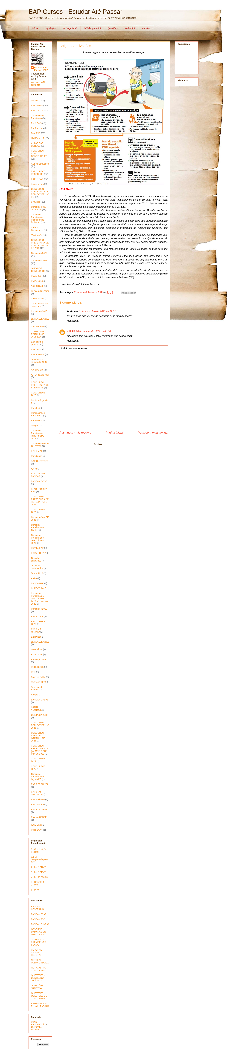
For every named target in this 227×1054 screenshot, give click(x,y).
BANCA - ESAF (38, 914)
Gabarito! (130, 28)
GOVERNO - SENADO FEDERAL (37, 952)
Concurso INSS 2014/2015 (38, 208)
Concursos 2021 (39, 260)
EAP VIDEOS (37, 354)
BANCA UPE (37, 583)
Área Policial (37, 369)
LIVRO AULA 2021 (40, 319)
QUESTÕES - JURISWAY (38, 987)
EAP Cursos (37, 110)
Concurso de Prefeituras (37, 116)
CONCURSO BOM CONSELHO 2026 (40, 725)
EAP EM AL (37, 451)
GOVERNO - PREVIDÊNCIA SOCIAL (38, 942)
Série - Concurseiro (37, 228)
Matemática (36, 649)
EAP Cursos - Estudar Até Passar (75, 11)
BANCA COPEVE (39, 699)
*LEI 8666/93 (37, 326)
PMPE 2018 (37, 281)
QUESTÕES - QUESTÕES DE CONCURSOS (39, 996)
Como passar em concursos (39, 304)
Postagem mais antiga (153, 432)
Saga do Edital (38, 677)
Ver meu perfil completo (38, 83)
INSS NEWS (37, 179)
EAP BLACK (37, 616)
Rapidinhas (36, 456)
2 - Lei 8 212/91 (38, 867)
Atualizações (37, 184)
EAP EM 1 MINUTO (36, 630)
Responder (73, 320)
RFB (33, 672)
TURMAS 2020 (38, 682)
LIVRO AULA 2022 (40, 642)
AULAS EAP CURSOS (37, 144)
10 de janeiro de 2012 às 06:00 (93, 331)
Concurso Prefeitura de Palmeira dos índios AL (37, 218)
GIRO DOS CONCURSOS (38, 269)
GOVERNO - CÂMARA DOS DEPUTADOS (38, 932)
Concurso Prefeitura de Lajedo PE (37, 777)
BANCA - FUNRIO (40, 924)
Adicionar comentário (74, 348)
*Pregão (35, 425)
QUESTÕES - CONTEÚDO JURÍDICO (38, 978)
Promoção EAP (38, 659)
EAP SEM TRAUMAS (36, 793)
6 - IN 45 (35, 889)
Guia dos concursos (36, 559)
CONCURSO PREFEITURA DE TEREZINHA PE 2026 (40, 500)
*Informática (37, 298)
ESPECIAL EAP (39, 809)
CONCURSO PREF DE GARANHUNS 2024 (38, 737)
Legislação (50, 28)
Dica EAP (36, 133)
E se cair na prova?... (37, 343)
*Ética (34, 469)
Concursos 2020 (39, 609)
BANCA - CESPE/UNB (37, 907)
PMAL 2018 (37, 654)
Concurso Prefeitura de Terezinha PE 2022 (37, 434)
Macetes (146, 28)
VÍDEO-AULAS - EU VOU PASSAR (40, 1004)
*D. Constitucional (40, 374)
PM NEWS (36, 123)
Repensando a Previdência (38, 414)
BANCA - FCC (38, 919)
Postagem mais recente (75, 432)
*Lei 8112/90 (37, 286)
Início (35, 28)
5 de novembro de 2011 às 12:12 (97, 311)
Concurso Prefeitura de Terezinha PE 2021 (37, 539)
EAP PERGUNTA (39, 784)
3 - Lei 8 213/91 (38, 872)
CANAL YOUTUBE (36, 708)
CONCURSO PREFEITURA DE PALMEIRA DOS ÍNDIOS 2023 (40, 749)
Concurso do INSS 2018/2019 (40, 444)
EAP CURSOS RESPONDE (38, 172)
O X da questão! (92, 28)
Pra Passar (36, 128)
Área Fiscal (36, 420)
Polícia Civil (36, 830)
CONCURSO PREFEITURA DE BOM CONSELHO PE (40, 193)
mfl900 (71, 331)
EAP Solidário (38, 799)
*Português (36, 235)
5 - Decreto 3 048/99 (37, 883)
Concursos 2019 (39, 311)
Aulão (34, 578)
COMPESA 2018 (39, 715)
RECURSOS (37, 667)
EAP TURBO (37, 804)
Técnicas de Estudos (37, 688)
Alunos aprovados (40, 164)
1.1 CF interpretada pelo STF (39, 859)
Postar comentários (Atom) (118, 444)
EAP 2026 (36, 349)
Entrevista (36, 637)
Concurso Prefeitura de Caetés (37, 527)
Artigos (34, 694)
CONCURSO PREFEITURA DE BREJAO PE (40, 385)
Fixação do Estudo (40, 291)
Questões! (113, 28)
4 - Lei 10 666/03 (39, 877)
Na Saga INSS (70, 28)
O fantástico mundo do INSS (39, 360)
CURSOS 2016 (38, 588)
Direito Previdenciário (38, 1023)
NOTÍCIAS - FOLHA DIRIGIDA (40, 961)
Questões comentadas (37, 567)
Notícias (35, 100)
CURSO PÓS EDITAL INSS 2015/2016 (37, 334)
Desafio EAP (37, 548)
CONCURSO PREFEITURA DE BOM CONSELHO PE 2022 (40, 244)
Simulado (35, 202)
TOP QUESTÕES (39, 461)
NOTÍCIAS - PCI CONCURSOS (39, 969)
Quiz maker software (36, 1028)
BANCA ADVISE (39, 481)
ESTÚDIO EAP (38, 553)
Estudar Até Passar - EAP (41, 68)
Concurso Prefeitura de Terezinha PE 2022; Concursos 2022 (39, 598)
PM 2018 (35, 408)
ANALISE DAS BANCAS (38, 475)
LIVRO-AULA (37, 138)
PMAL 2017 (37, 276)
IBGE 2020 (36, 825)
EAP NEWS (37, 105)
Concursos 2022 (39, 253)
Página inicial (114, 432)
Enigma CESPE (39, 817)
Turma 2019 (37, 573)
